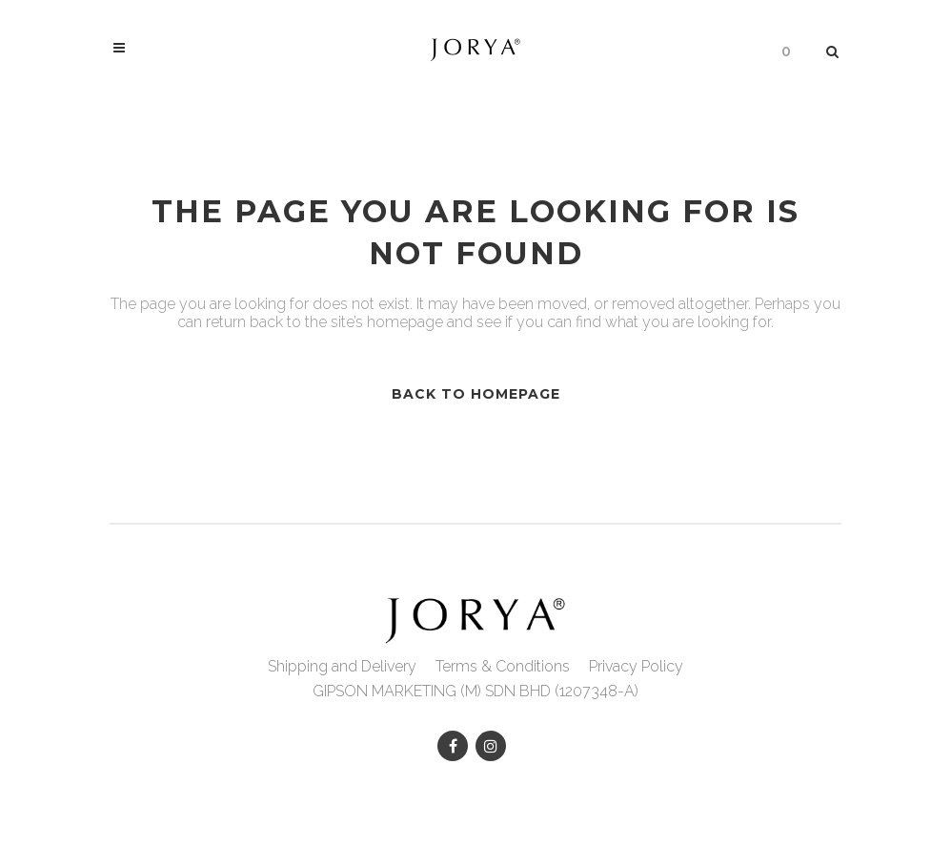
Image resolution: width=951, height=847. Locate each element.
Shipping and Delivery (342, 666)
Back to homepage (476, 394)
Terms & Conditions (502, 666)
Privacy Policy (636, 666)
